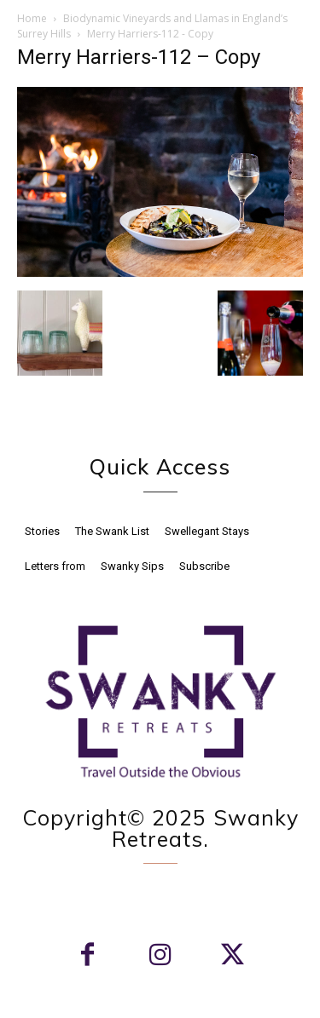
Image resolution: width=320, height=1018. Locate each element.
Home (32, 18)
